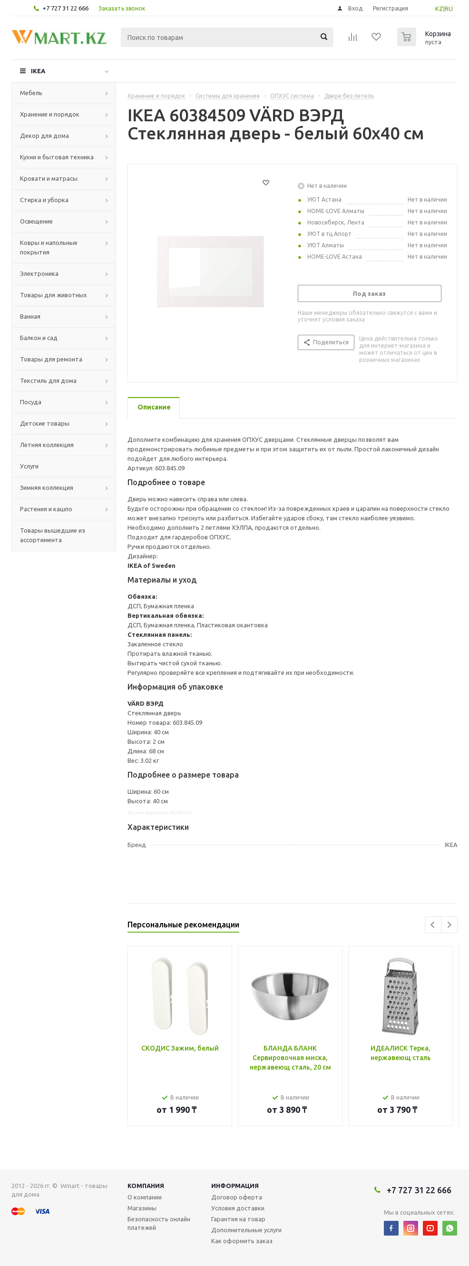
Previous (433, 925)
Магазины (141, 1208)
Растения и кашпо (46, 509)
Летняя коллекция (47, 444)
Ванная (30, 316)
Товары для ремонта (51, 359)
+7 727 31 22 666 (65, 8)
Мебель (31, 92)
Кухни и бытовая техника (57, 157)
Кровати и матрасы (49, 178)
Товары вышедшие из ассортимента (52, 535)
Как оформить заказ (242, 1240)
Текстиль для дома (48, 380)
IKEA (38, 71)
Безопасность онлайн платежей (158, 1223)
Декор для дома (44, 135)
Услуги (29, 466)
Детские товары (44, 423)
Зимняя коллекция (46, 487)
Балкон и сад (39, 337)
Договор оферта (236, 1197)
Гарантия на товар (238, 1219)
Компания (145, 1185)
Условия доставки (237, 1208)
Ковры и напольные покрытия (49, 247)
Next (449, 925)
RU (449, 8)
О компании (144, 1197)
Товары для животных (53, 295)
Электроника (39, 273)
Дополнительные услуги (246, 1230)
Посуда (30, 402)
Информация (235, 1185)
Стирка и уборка (44, 199)
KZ (439, 8)
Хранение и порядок (49, 114)
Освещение (36, 221)
